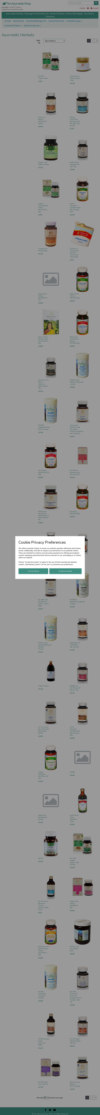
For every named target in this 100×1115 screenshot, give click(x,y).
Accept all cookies (65, 571)
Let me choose (33, 571)
